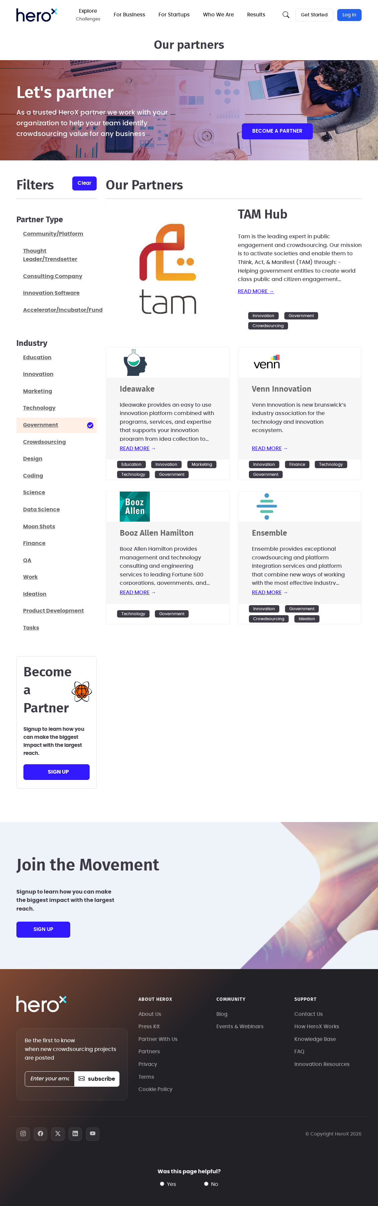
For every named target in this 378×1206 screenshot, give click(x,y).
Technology (133, 475)
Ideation (307, 619)
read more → (256, 291)
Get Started (314, 15)
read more (135, 448)
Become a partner (277, 131)
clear (84, 183)
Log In (349, 15)
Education (131, 464)
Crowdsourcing (268, 326)
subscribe (97, 1079)
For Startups (174, 14)
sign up (58, 772)
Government (301, 316)
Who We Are (218, 14)
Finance (297, 464)
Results (256, 14)
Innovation (263, 316)
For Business (129, 14)
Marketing (202, 464)
